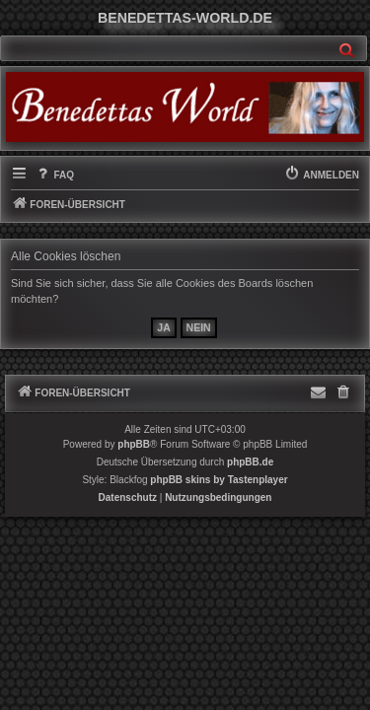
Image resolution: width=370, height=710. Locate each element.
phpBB (133, 444)
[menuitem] (54, 175)
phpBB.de (250, 462)
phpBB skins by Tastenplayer (218, 479)
